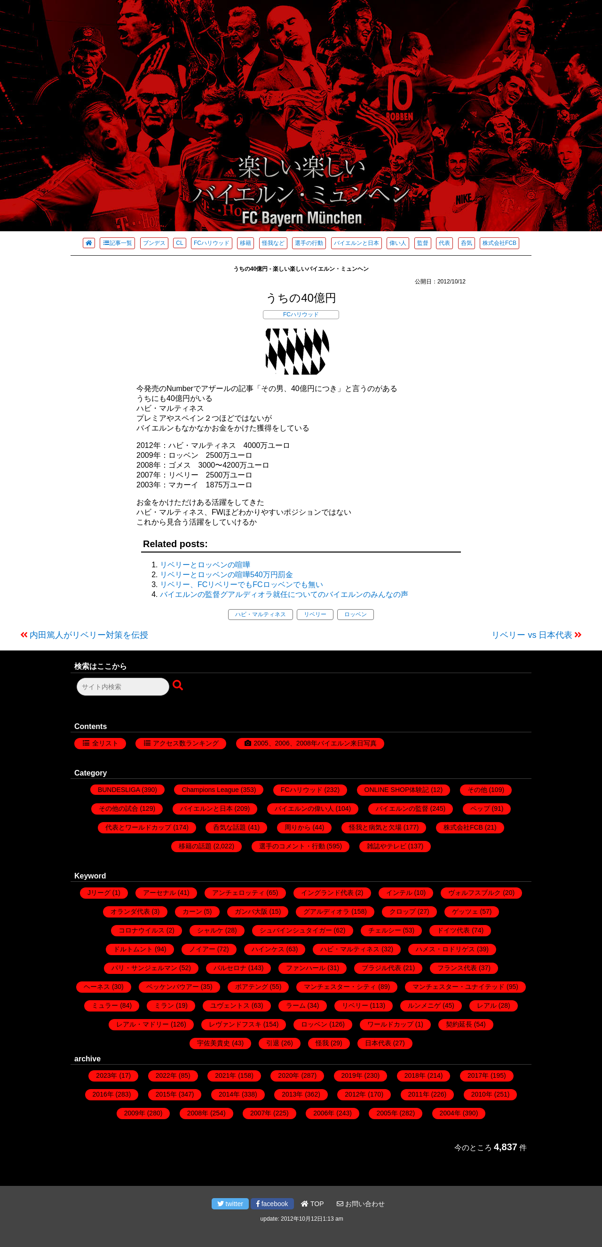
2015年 (166, 1094)
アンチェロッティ (238, 892)
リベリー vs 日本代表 (531, 635)
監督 (422, 243)
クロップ (402, 911)
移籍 (245, 243)
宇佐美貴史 (213, 1043)
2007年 (260, 1113)
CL (179, 243)
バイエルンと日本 (356, 243)
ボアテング (251, 986)
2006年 (323, 1113)
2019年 (352, 1075)
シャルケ (210, 930)
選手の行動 (309, 243)
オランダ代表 (130, 911)
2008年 (197, 1113)
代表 (444, 243)
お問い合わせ (361, 1204)
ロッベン (355, 614)
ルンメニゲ (424, 1005)
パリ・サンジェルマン (144, 968)
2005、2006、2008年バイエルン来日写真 (314, 743)
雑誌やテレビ (386, 846)
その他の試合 (118, 808)
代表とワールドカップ (138, 827)
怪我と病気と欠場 (375, 827)
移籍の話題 (195, 846)
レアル (487, 1005)
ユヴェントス (230, 1005)
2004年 (450, 1113)
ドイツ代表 (453, 930)
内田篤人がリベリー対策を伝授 (89, 635)
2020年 (288, 1075)
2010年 (481, 1094)
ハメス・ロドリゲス (445, 949)
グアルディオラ (326, 911)
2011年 (418, 1094)
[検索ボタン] (179, 686)
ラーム (296, 1005)
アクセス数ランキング (186, 743)
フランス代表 (457, 968)
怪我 (322, 1043)
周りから (298, 827)
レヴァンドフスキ (235, 1024)
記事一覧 (117, 243)
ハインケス (268, 949)
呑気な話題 (229, 827)
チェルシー (384, 930)
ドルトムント (133, 949)
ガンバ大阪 (251, 911)
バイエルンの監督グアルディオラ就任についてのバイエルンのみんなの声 (284, 594)
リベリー (315, 614)
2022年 (166, 1075)
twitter (230, 1204)
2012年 (355, 1094)
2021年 (225, 1075)
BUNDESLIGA (119, 789)
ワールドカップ (390, 1024)
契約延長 (459, 1024)
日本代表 (378, 1043)
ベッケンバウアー (172, 986)
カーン (192, 911)
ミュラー (105, 1005)
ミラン (164, 1005)
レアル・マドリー (142, 1024)
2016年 (103, 1094)
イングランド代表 (327, 892)
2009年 (134, 1113)
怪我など (273, 243)
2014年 (229, 1094)
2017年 (478, 1075)
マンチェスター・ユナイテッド (458, 986)
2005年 (386, 1113)
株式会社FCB (499, 243)
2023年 (106, 1075)
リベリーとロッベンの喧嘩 (205, 565)
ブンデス (154, 243)
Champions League (210, 789)
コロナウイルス (142, 930)
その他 (477, 789)
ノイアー (202, 949)
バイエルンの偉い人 (304, 808)
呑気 (466, 243)
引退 (272, 1043)
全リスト (105, 743)
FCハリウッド (212, 243)
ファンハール (305, 968)
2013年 (292, 1094)
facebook (272, 1204)
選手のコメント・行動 (292, 846)
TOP (312, 1204)
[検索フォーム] (123, 687)
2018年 (415, 1075)
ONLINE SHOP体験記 (396, 789)
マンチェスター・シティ (340, 986)
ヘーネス (97, 986)
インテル (399, 892)
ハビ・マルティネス (260, 614)
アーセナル (159, 892)
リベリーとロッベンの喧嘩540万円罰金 (226, 575)
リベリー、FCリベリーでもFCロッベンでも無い (241, 584)
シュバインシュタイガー (296, 930)
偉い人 (397, 243)
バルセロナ (230, 968)
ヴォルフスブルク (474, 892)
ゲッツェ (465, 911)
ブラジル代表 (381, 968)
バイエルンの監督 (402, 808)
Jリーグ (99, 892)
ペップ (480, 808)
